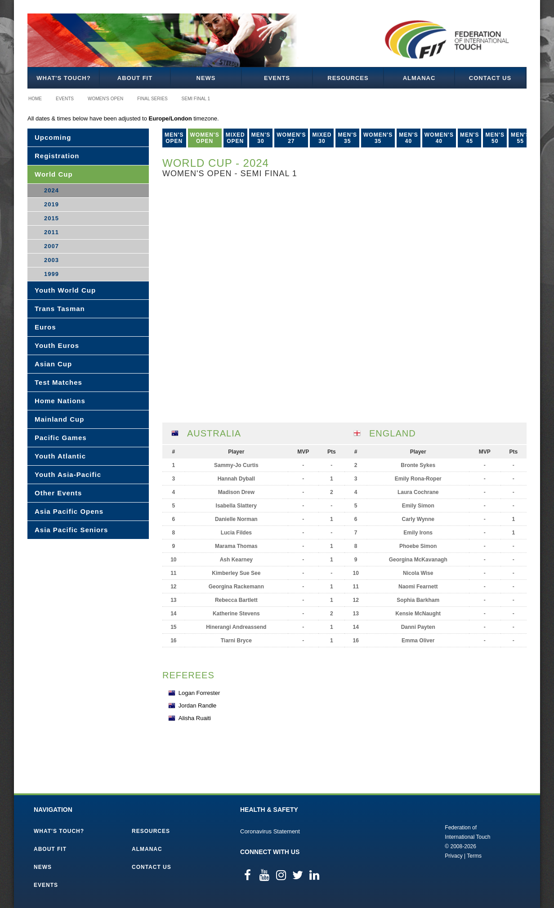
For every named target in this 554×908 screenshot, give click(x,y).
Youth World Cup (65, 290)
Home (35, 98)
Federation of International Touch (407, 841)
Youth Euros (57, 345)
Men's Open (174, 138)
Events (277, 78)
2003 (51, 260)
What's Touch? (63, 78)
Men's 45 (469, 138)
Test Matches (58, 382)
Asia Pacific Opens (69, 511)
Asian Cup (53, 364)
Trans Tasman (60, 308)
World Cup (54, 174)
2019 (51, 204)
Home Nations (60, 401)
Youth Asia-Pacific (68, 474)
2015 (51, 218)
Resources (347, 78)
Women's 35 (378, 138)
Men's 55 (520, 138)
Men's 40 (408, 138)
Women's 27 (291, 138)
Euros (45, 327)
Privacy (453, 856)
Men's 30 (261, 138)
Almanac (419, 78)
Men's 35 (347, 138)
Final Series (152, 98)
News (206, 78)
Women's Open (105, 98)
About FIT (134, 78)
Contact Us (490, 78)
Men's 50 (495, 138)
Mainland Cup (59, 419)
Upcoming (53, 137)
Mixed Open (235, 138)
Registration (57, 156)
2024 (51, 190)
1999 (51, 274)
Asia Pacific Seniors (71, 530)
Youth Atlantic (60, 456)
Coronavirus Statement (270, 831)
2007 (51, 246)
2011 (51, 232)
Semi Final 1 (196, 98)
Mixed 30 (321, 138)
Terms (474, 856)
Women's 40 (439, 138)
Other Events (58, 493)
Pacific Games (61, 437)
